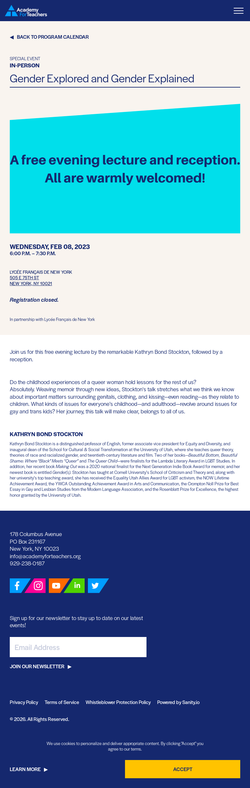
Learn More (25, 769)
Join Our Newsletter (37, 666)
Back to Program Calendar (53, 36)
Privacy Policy (24, 701)
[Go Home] (26, 10)
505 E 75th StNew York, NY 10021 (31, 280)
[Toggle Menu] (238, 10)
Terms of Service (62, 701)
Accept (182, 769)
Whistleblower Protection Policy (118, 701)
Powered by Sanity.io (178, 701)
